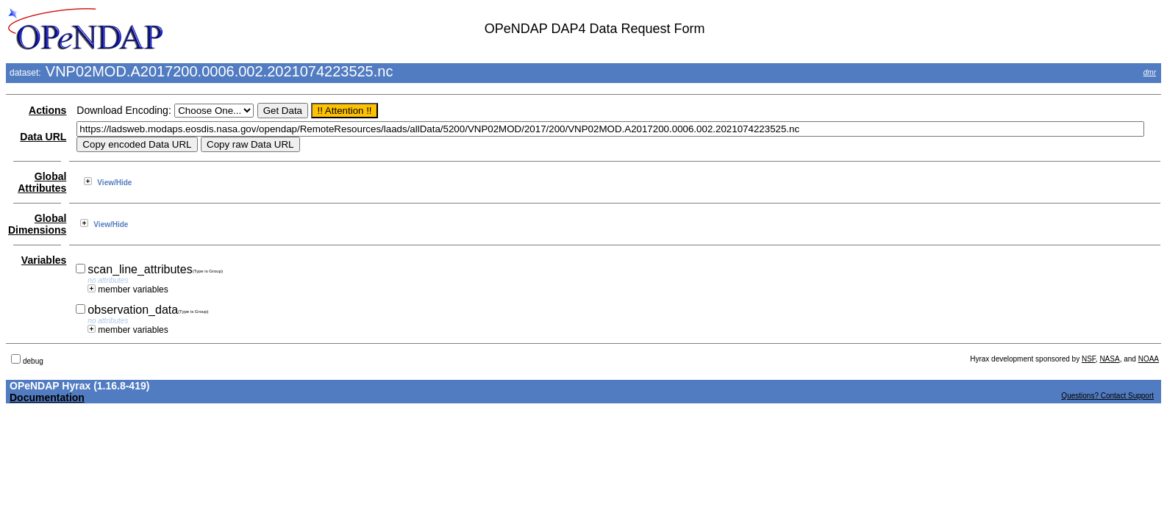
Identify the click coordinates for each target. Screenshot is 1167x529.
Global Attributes (42, 182)
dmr (1149, 72)
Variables (44, 260)
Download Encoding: (123, 110)
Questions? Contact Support (1107, 396)
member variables (128, 289)
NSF (1089, 359)
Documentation (47, 397)
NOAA (1148, 359)
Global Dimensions (37, 224)
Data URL (43, 137)
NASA (1109, 359)
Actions (47, 110)
